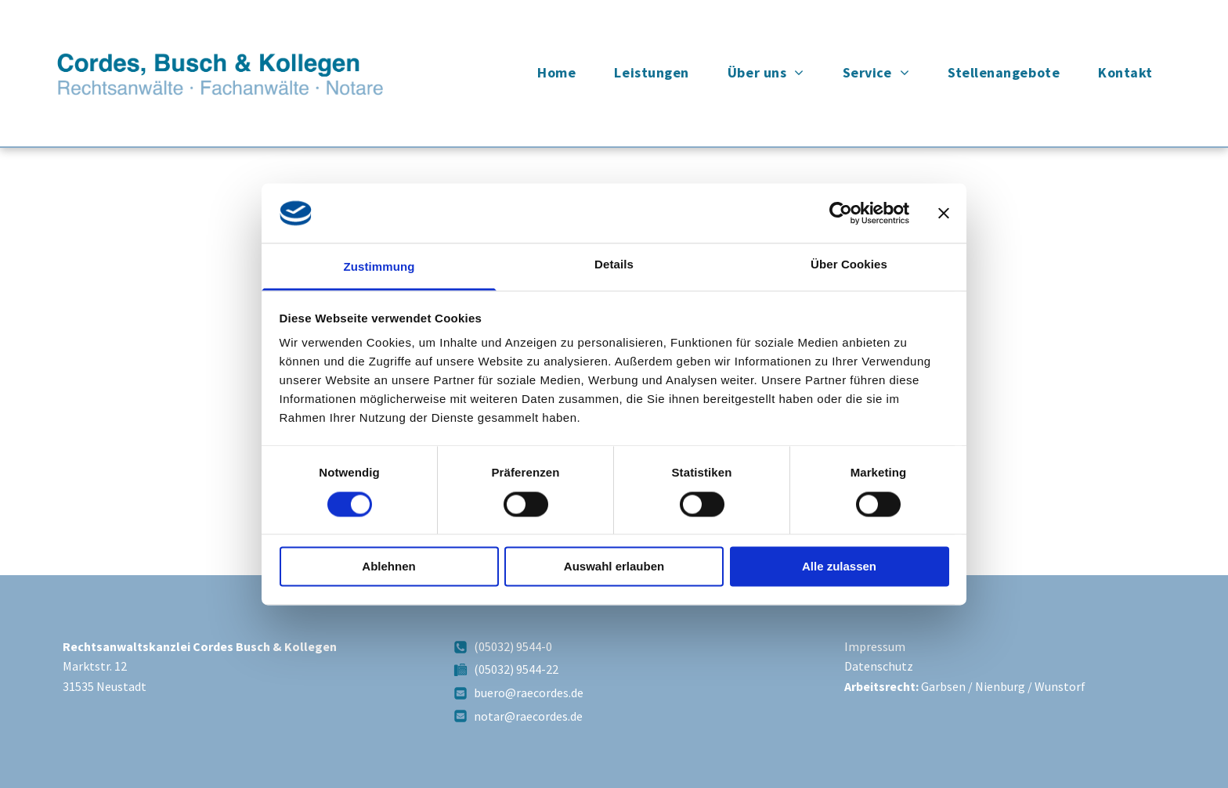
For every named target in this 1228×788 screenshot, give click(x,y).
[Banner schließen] (943, 212)
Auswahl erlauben (614, 567)
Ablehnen (388, 567)
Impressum (874, 646)
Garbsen (943, 686)
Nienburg (1000, 686)
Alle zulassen (839, 567)
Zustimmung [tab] (379, 267)
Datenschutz (878, 666)
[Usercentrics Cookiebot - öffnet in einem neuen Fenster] (840, 213)
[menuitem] (562, 72)
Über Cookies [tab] (849, 265)
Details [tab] (614, 265)
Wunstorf (1060, 686)
